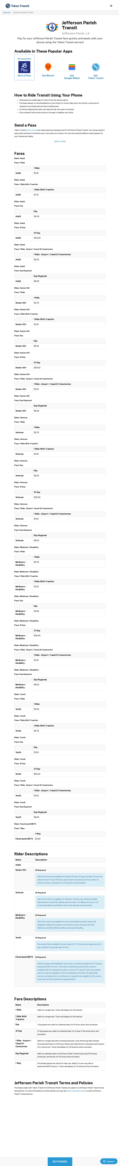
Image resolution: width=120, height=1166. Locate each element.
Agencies (7, 12)
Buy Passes (60, 1161)
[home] (17, 6)
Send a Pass (31, 130)
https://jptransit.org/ (75, 1091)
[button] (111, 6)
